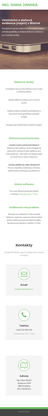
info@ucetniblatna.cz (24, 289)
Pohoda (22, 194)
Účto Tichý (32, 194)
